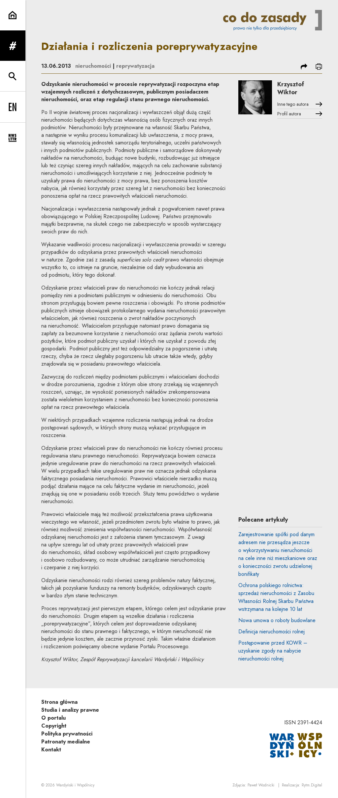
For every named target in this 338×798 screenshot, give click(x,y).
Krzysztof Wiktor (290, 88)
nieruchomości (93, 66)
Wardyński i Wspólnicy (75, 785)
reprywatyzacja (135, 66)
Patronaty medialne (65, 741)
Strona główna (59, 702)
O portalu (53, 718)
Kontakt (51, 749)
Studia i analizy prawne (70, 710)
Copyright (53, 726)
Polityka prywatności (66, 734)
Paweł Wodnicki (261, 785)
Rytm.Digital (312, 785)
